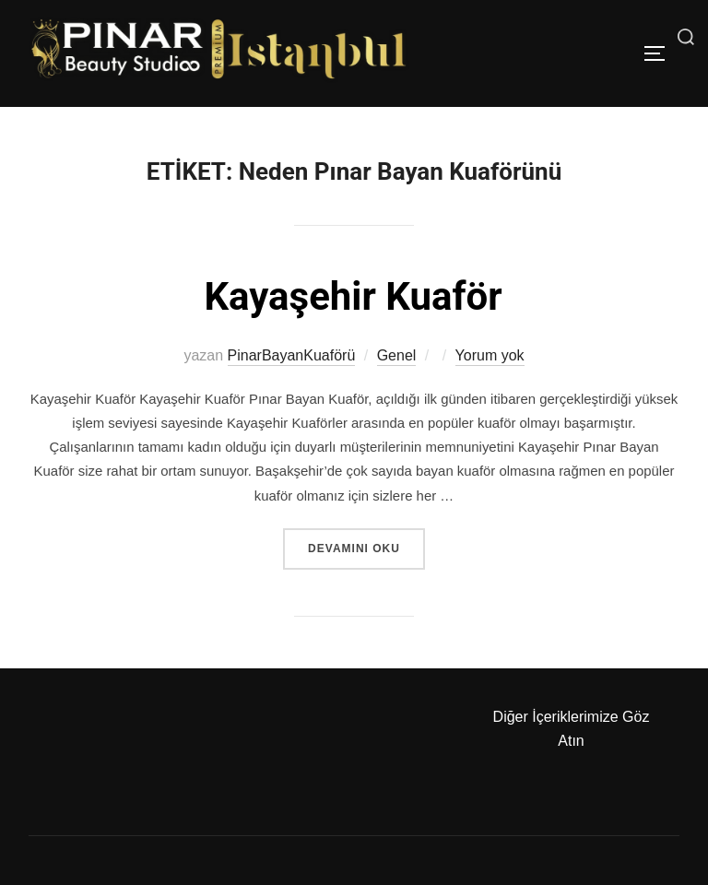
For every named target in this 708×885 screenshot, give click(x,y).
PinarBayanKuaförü (292, 355)
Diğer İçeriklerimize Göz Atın (571, 729)
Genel (397, 355)
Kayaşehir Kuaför (353, 296)
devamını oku (366, 546)
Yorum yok (490, 355)
